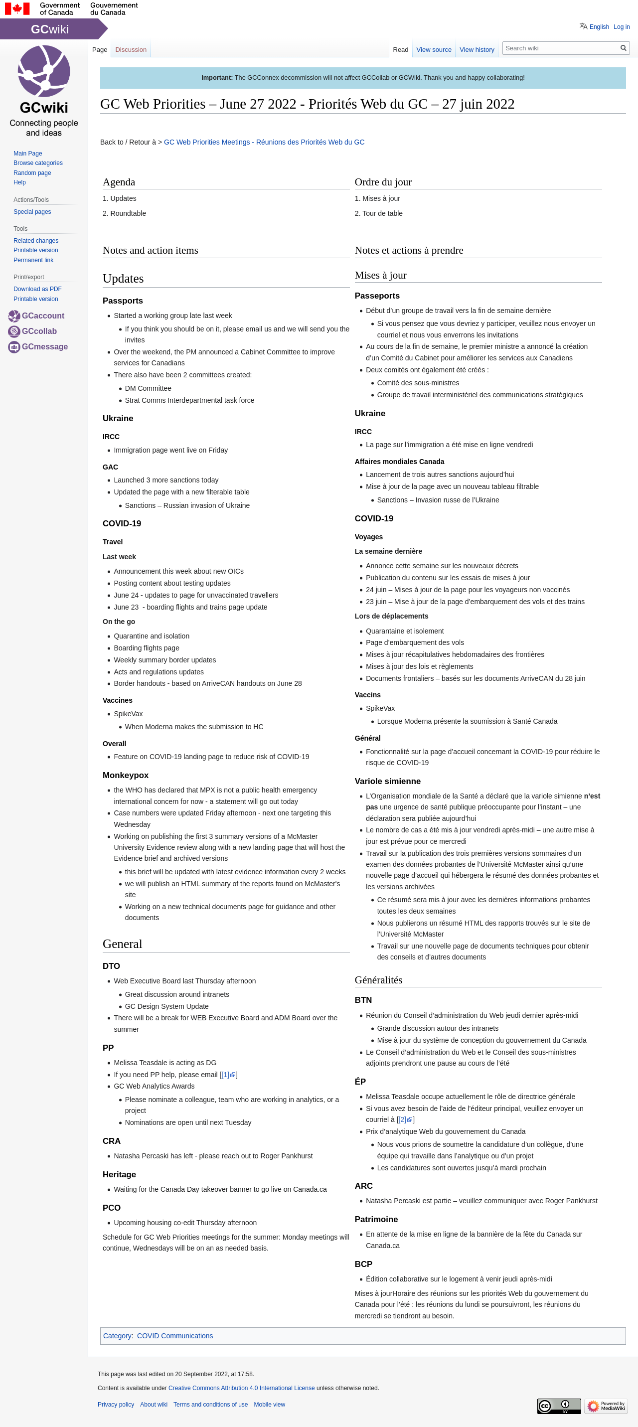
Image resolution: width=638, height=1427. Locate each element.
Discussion (131, 49)
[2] (403, 1119)
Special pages (32, 211)
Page (99, 49)
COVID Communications (175, 1336)
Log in (622, 26)
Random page (32, 172)
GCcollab (32, 331)
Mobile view (269, 1404)
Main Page (27, 153)
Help (19, 182)
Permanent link (33, 260)
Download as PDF (37, 289)
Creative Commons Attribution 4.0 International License (241, 1388)
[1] (226, 1075)
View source (434, 49)
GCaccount (36, 316)
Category (117, 1336)
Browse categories (38, 162)
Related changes (35, 240)
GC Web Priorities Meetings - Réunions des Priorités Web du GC (264, 142)
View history (477, 49)
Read (401, 49)
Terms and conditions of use (210, 1404)
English (599, 26)
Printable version (35, 250)
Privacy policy (116, 1404)
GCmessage (38, 346)
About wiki (153, 1404)
